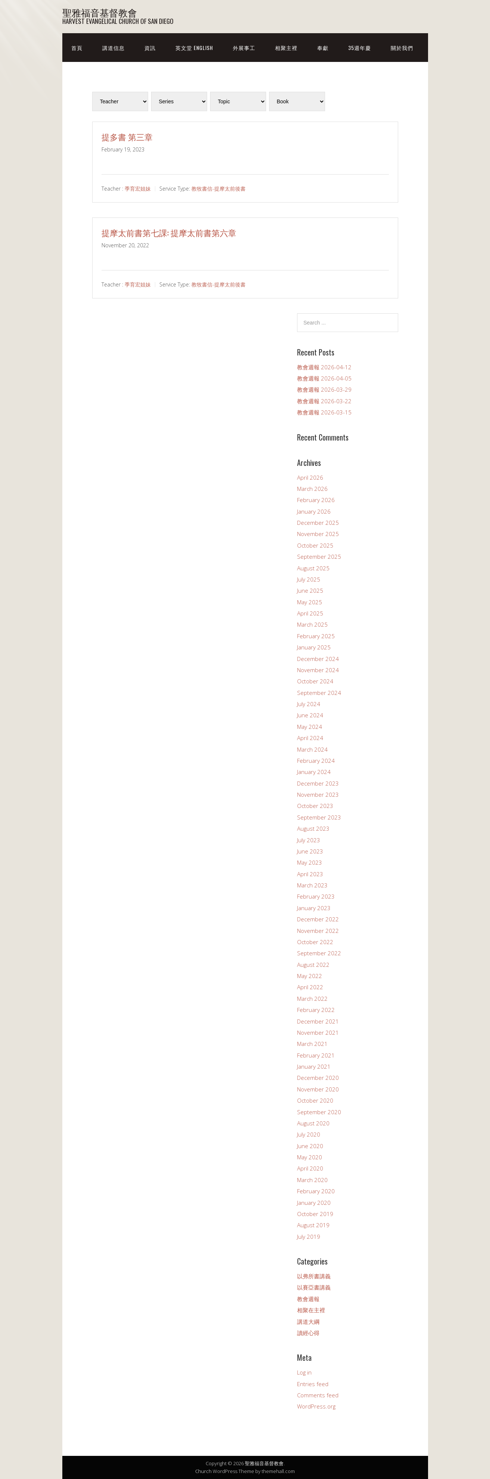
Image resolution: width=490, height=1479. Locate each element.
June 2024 (310, 715)
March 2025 (312, 624)
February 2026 (316, 500)
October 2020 (315, 1100)
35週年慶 (359, 47)
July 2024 (308, 704)
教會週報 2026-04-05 (324, 378)
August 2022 (313, 964)
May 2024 (309, 726)
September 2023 (319, 817)
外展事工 (244, 47)
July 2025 (308, 579)
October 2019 (315, 1214)
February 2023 (316, 896)
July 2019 (308, 1236)
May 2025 (309, 602)
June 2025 (310, 590)
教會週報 (308, 1299)
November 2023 (318, 794)
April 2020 (310, 1168)
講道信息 (113, 47)
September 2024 (319, 692)
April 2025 (310, 613)
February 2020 (316, 1191)
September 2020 (319, 1112)
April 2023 (310, 874)
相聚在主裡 (311, 1310)
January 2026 (314, 511)
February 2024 (316, 760)
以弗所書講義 (314, 1276)
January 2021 (314, 1066)
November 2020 (318, 1089)
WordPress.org (316, 1406)
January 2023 (314, 908)
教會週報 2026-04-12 (324, 367)
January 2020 (314, 1202)
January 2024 (314, 771)
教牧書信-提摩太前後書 (218, 188)
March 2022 (312, 998)
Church (203, 1471)
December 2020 (318, 1077)
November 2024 (318, 670)
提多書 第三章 (127, 136)
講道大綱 (308, 1321)
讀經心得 (308, 1333)
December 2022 (318, 919)
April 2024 (310, 738)
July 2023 (308, 840)
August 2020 (313, 1123)
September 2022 (319, 953)
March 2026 (312, 488)
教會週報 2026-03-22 (324, 401)
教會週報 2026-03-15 (324, 412)
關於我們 (402, 47)
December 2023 (318, 783)
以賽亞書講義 (314, 1287)
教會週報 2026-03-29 (324, 389)
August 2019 (313, 1225)
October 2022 (315, 942)
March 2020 (312, 1180)
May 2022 (309, 976)
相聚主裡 (286, 47)
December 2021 (318, 1021)
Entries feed (312, 1384)
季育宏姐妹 (138, 188)
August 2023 (313, 828)
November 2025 (318, 534)
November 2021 (318, 1032)
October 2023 (315, 805)
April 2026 (310, 477)
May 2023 (309, 862)
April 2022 (310, 987)
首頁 (76, 47)
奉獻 (322, 47)
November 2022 (318, 930)
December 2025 (318, 522)
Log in (304, 1372)
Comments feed (317, 1395)
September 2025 (319, 556)
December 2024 (318, 658)
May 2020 (309, 1157)
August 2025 (313, 568)
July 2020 (308, 1134)
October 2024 (315, 681)
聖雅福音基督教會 (99, 12)
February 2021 (316, 1055)
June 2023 (310, 851)
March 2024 (312, 749)
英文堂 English (194, 47)
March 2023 (312, 885)
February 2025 (316, 636)
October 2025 (315, 545)
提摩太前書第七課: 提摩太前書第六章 (169, 232)
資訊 (150, 47)
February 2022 (316, 1009)
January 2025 (314, 647)
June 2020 (310, 1146)
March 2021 (312, 1043)
